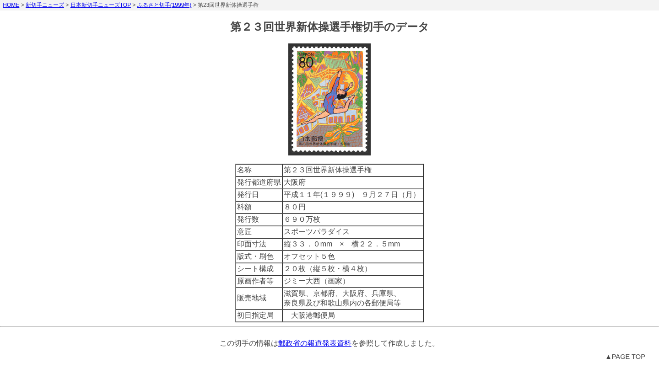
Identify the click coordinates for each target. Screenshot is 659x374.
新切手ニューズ (45, 5)
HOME (11, 5)
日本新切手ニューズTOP (100, 5)
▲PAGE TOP (625, 356)
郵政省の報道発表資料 (314, 343)
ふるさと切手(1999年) (164, 5)
